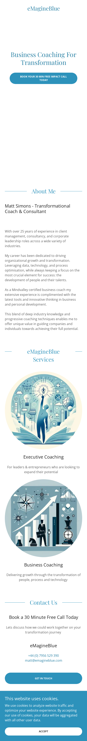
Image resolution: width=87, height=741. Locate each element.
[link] (43, 8)
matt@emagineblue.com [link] (43, 660)
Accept (43, 731)
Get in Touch (43, 678)
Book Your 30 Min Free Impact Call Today (43, 78)
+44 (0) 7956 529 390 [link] (43, 655)
